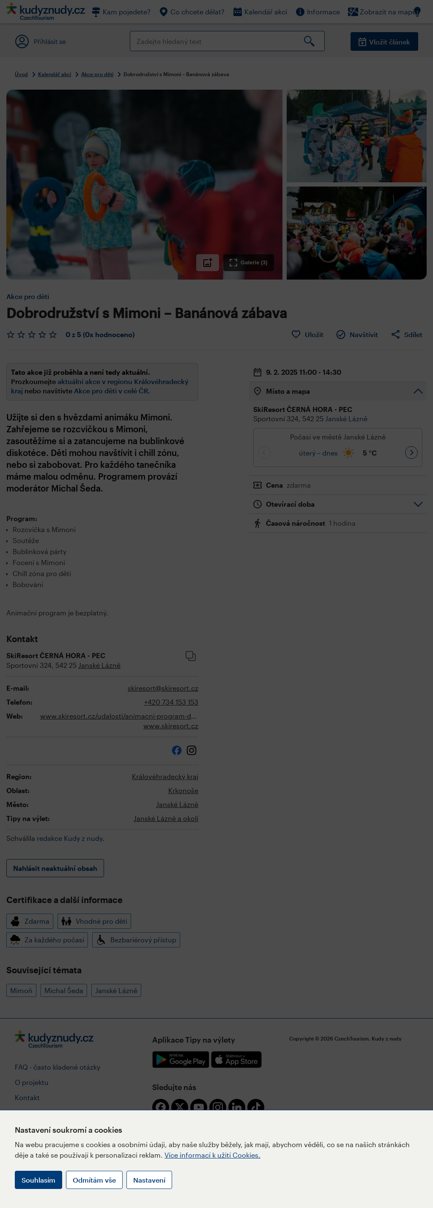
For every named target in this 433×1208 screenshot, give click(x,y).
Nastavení (149, 1180)
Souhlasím (38, 1180)
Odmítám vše (94, 1180)
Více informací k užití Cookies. (212, 1155)
